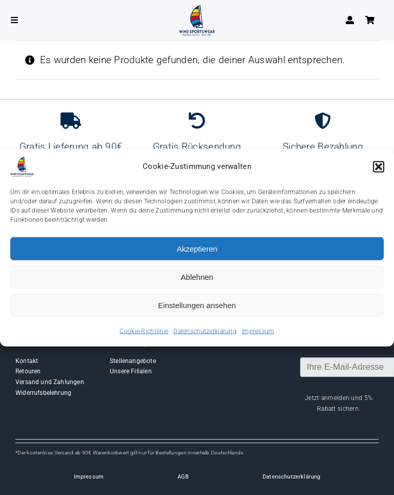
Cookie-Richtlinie (144, 331)
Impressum (258, 331)
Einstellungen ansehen (197, 304)
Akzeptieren (196, 248)
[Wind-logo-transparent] (197, 9)
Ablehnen (197, 276)
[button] (378, 167)
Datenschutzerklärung (205, 331)
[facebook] (329, 425)
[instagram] (348, 425)
